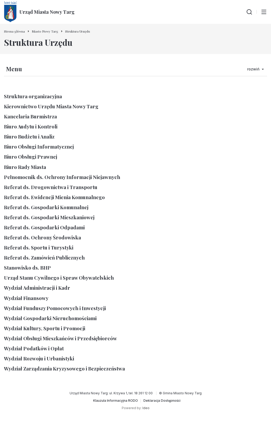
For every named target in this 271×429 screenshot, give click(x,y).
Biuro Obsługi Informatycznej (39, 146)
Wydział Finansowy (26, 298)
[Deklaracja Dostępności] (161, 400)
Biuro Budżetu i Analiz (29, 136)
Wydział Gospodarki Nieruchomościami (50, 318)
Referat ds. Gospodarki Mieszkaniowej (49, 217)
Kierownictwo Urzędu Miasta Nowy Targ (51, 106)
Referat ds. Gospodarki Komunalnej (46, 207)
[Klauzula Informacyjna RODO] (115, 400)
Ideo (146, 408)
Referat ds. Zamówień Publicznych (44, 257)
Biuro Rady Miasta (25, 167)
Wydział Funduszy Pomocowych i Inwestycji (55, 308)
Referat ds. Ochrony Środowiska (42, 237)
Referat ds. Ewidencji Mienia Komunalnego (54, 197)
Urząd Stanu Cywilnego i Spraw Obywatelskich (59, 277)
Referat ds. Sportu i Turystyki (38, 247)
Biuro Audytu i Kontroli (30, 126)
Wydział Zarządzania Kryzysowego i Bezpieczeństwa (64, 368)
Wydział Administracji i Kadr (37, 287)
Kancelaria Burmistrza (30, 116)
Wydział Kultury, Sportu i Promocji (44, 328)
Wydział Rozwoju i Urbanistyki (39, 358)
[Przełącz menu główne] (264, 12)
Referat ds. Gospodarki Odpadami (44, 227)
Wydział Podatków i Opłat (34, 348)
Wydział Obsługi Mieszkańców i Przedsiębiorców (60, 338)
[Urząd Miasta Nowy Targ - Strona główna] (39, 12)
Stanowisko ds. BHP (27, 267)
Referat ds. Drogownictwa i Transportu (50, 187)
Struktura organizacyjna (33, 96)
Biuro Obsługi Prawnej (30, 156)
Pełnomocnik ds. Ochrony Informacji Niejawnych (62, 177)
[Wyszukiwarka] (249, 12)
